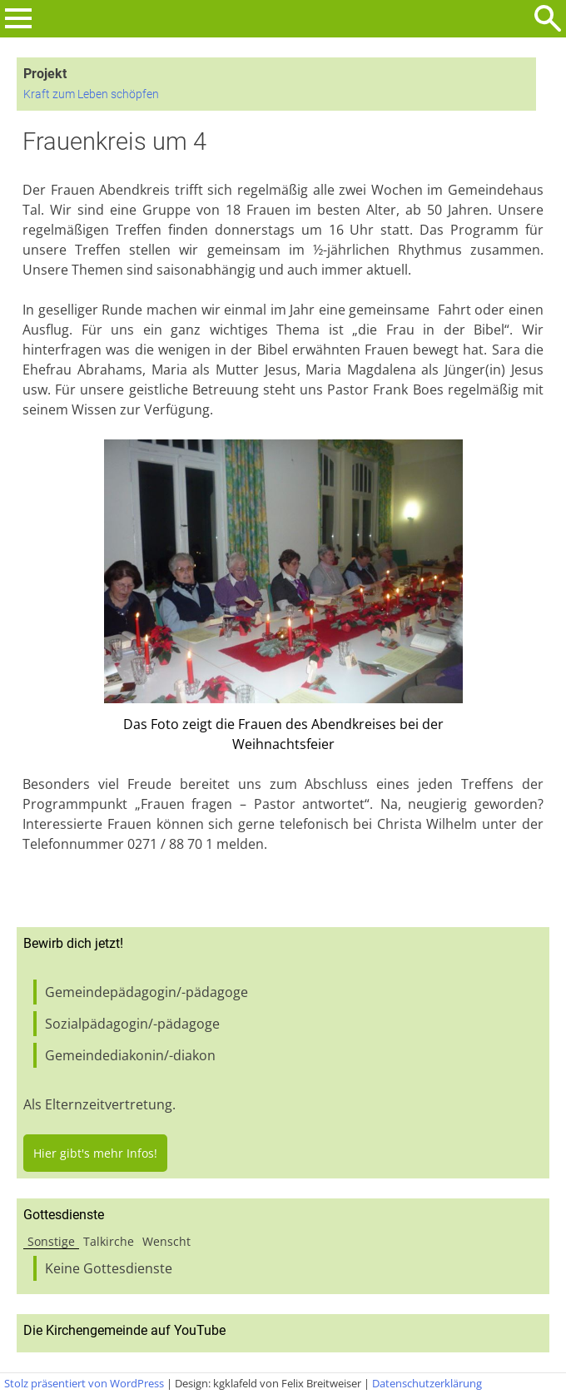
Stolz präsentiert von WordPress (84, 1383)
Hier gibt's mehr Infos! (95, 1153)
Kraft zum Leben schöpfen (91, 94)
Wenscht (166, 1241)
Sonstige (51, 1241)
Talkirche (108, 1241)
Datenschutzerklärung (427, 1383)
